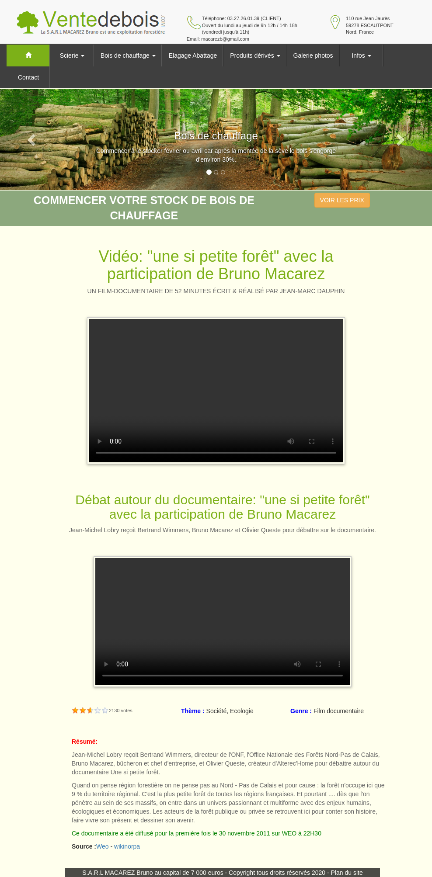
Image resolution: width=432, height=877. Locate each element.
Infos (361, 55)
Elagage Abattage (193, 55)
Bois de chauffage (128, 55)
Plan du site (347, 872)
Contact (28, 77)
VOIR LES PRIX (342, 200)
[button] (32, 139)
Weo (102, 846)
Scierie (72, 55)
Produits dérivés (255, 55)
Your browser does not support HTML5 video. (216, 390)
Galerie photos (313, 55)
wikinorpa (127, 846)
